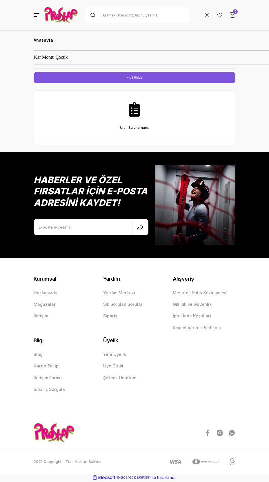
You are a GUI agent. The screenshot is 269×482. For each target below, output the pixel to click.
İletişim (41, 316)
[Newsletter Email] (91, 227)
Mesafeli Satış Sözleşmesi (199, 292)
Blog (38, 354)
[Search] (137, 15)
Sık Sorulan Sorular (123, 304)
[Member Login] (207, 15)
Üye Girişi (113, 366)
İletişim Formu (48, 378)
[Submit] (140, 227)
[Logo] (61, 15)
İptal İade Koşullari (192, 316)
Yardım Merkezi (119, 292)
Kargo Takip (46, 366)
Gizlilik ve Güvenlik (192, 304)
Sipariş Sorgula (49, 389)
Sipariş (110, 316)
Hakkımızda (45, 292)
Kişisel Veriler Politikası (197, 327)
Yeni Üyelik (114, 354)
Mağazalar (45, 304)
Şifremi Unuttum (119, 378)
